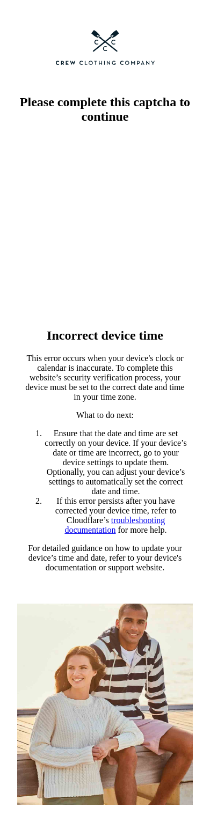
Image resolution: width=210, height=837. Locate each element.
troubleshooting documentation (114, 525)
